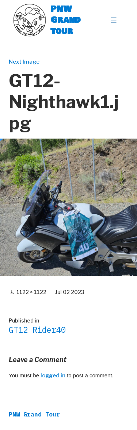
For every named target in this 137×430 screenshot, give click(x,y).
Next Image (24, 62)
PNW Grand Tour (65, 20)
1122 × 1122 (31, 292)
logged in (53, 375)
